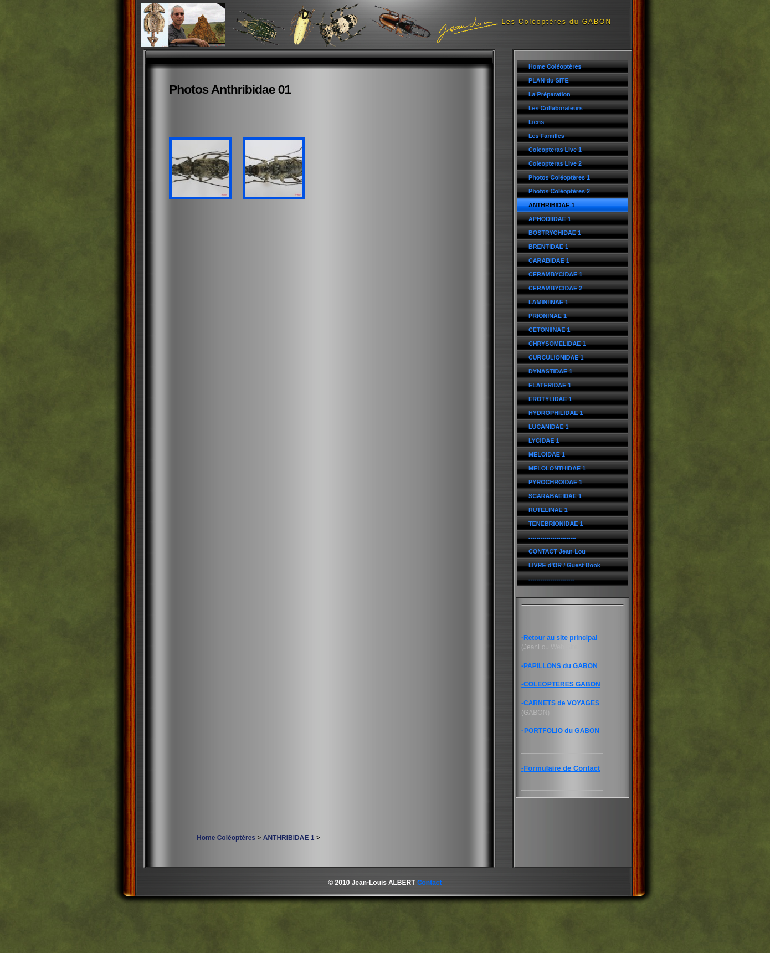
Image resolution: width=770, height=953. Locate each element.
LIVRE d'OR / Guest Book (564, 565)
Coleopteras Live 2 (555, 163)
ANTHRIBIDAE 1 (551, 205)
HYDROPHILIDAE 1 (555, 412)
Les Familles (546, 135)
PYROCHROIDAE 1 (555, 482)
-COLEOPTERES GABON (560, 684)
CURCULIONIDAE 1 (556, 357)
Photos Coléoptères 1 (559, 177)
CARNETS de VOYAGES (561, 703)
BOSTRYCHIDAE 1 (554, 232)
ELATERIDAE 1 (549, 385)
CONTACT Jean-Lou (557, 551)
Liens (536, 122)
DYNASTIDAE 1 (550, 371)
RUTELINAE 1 (548, 509)
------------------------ (552, 537)
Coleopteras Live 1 (555, 149)
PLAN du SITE (548, 80)
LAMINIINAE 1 (548, 302)
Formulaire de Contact (561, 768)
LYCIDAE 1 (543, 440)
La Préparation (549, 94)
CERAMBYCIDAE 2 (555, 288)
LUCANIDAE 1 (548, 426)
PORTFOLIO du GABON (561, 731)
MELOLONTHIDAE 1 (557, 468)
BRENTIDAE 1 (548, 246)
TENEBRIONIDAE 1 (555, 523)
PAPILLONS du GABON (560, 666)
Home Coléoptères (554, 66)
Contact (429, 883)
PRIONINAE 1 (547, 315)
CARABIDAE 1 (548, 260)
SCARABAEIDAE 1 (555, 496)
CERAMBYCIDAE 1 (555, 274)
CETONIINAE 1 (549, 329)
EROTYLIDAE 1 (550, 399)
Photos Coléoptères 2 (559, 191)
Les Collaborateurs (555, 108)
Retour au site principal (560, 638)
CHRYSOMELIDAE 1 (557, 343)
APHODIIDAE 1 (549, 219)
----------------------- (551, 579)
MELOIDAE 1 (546, 454)
